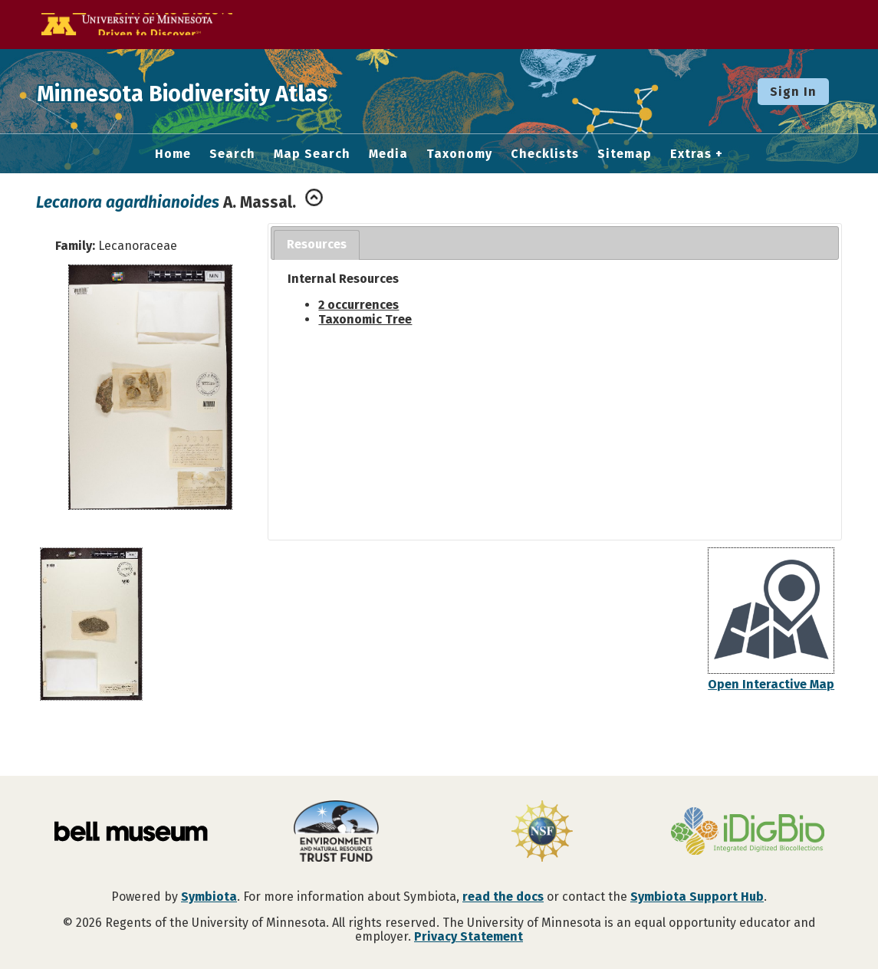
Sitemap (624, 154)
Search (232, 154)
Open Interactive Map (771, 684)
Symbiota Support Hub (697, 896)
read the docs (503, 896)
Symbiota (209, 896)
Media (388, 154)
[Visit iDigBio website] (747, 832)
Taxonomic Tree (365, 319)
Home (173, 154)
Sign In (793, 91)
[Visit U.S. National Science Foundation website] (542, 832)
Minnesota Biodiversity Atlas (238, 91)
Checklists (545, 154)
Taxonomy (459, 154)
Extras (691, 154)
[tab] (317, 245)
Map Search (312, 154)
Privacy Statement (468, 936)
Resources (317, 244)
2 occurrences (358, 304)
